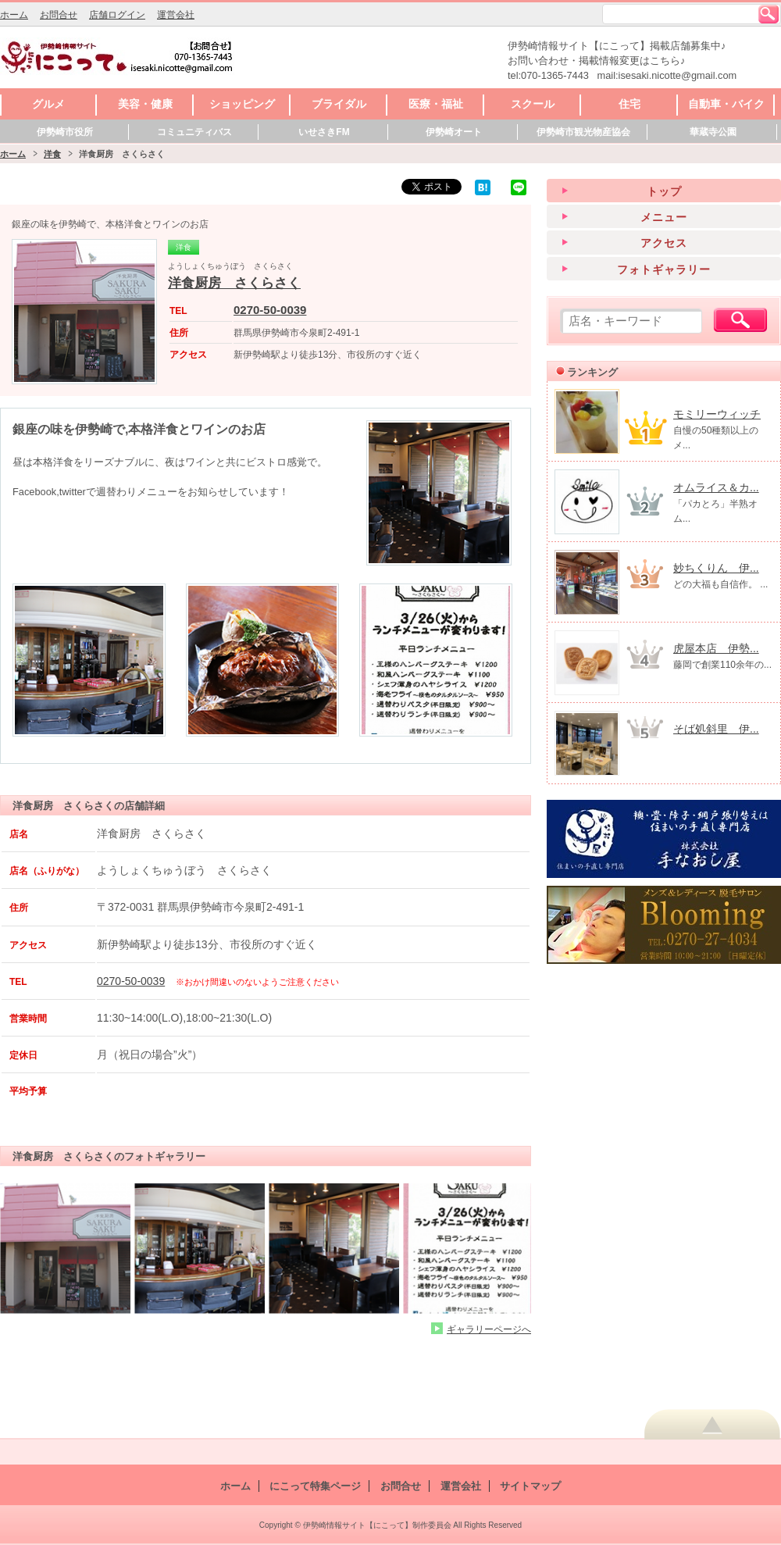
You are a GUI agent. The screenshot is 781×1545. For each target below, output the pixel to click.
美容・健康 (145, 104)
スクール (533, 104)
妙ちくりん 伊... (716, 568)
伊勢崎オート (454, 132)
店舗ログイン (117, 15)
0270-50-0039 (270, 309)
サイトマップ (530, 1486)
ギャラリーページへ (489, 1329)
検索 (768, 14)
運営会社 (175, 15)
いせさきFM (323, 132)
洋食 (52, 154)
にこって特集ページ (315, 1486)
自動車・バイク (726, 104)
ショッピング (242, 104)
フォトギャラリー (664, 269)
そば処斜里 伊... (716, 729)
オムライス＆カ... (716, 487)
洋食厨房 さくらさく (234, 283)
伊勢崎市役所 (65, 132)
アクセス (663, 243)
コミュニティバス (194, 132)
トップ (664, 191)
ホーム (14, 15)
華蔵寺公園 (713, 132)
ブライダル (339, 104)
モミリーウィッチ (717, 414)
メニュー (663, 217)
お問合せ (58, 15)
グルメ (48, 104)
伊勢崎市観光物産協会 (583, 132)
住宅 (629, 104)
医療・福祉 (435, 104)
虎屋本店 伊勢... (716, 648)
